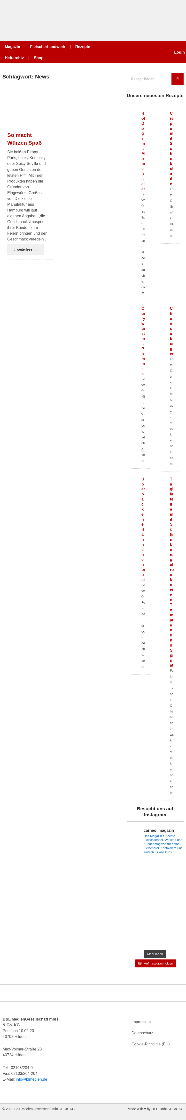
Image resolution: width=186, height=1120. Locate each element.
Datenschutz (142, 1033)
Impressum (141, 1022)
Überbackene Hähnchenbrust (143, 529)
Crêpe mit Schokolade (171, 148)
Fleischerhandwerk (47, 46)
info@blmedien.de (31, 1079)
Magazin (12, 46)
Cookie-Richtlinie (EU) (151, 1044)
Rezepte (82, 46)
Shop (38, 58)
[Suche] (177, 79)
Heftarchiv (14, 58)
